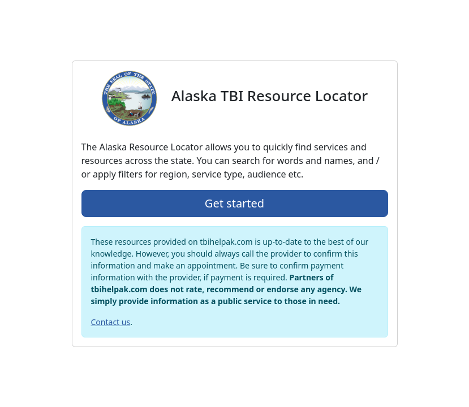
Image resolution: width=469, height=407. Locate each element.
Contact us (111, 322)
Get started (234, 203)
